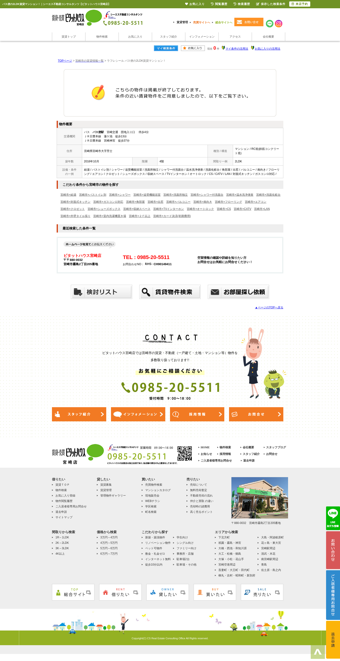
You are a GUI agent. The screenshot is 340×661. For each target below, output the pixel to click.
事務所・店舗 (185, 553)
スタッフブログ (276, 447)
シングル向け (185, 542)
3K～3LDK (62, 548)
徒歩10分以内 (153, 564)
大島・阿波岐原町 (272, 537)
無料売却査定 (198, 490)
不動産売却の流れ (201, 495)
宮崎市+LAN (262, 209)
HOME (205, 447)
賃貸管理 (182, 22)
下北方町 (224, 537)
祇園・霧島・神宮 (229, 542)
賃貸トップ (69, 36)
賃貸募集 (106, 484)
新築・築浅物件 (155, 537)
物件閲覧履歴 (63, 501)
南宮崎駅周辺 (269, 559)
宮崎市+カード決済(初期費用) (172, 216)
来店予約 (300, 4)
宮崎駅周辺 (268, 548)
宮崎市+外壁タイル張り (75, 216)
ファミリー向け (186, 548)
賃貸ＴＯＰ (62, 484)
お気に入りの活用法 (267, 48)
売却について (198, 484)
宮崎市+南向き (202, 201)
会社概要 (268, 36)
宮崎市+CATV (242, 209)
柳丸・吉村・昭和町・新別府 (236, 575)
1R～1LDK (62, 537)
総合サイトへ (223, 22)
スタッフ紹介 (168, 36)
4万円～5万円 (109, 542)
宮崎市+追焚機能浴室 (147, 194)
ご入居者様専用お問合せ (216, 460)
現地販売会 (152, 495)
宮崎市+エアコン (255, 201)
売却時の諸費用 (200, 506)
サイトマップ (63, 517)
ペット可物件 (153, 548)
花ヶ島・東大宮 (271, 542)
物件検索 (102, 36)
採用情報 (225, 454)
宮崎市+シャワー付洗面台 (207, 194)
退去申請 (249, 460)
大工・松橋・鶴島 (229, 553)
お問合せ (271, 454)
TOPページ (65, 60)
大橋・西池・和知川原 (232, 548)
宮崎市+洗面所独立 (175, 194)
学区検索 (151, 506)
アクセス (235, 36)
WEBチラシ (152, 501)
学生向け (182, 537)
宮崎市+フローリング (228, 201)
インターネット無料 (158, 559)
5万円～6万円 (109, 548)
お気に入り (135, 36)
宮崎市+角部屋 (135, 201)
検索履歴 (242, 4)
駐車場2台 (183, 559)
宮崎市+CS (224, 209)
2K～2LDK (62, 542)
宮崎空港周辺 (226, 564)
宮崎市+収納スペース (136, 209)
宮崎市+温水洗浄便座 (239, 194)
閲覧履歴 (219, 4)
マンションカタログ (158, 490)
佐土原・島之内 (271, 570)
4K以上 (60, 553)
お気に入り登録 (65, 495)
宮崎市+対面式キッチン (75, 201)
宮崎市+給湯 (68, 194)
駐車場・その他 (186, 564)
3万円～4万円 (109, 537)
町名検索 (151, 512)
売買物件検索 (153, 484)
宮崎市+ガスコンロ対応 (108, 201)
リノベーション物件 (158, 542)
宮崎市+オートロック (200, 209)
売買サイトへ (201, 22)
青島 (264, 564)
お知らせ (206, 454)
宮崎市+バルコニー (178, 201)
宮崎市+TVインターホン (168, 209)
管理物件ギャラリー (113, 495)
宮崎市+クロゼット (72, 209)
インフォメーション (202, 36)
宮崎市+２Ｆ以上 (139, 216)
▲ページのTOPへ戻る (269, 307)
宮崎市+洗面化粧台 (268, 194)
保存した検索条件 (270, 4)
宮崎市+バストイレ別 (92, 194)
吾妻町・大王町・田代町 (234, 570)
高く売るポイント (201, 512)
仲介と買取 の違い (201, 501)
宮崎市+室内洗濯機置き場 (109, 216)
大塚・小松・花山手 (231, 559)
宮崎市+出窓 (155, 201)
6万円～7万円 (109, 553)
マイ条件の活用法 (236, 48)
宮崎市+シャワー (120, 194)
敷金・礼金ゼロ (155, 553)
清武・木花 (268, 553)
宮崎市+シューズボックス (104, 209)
